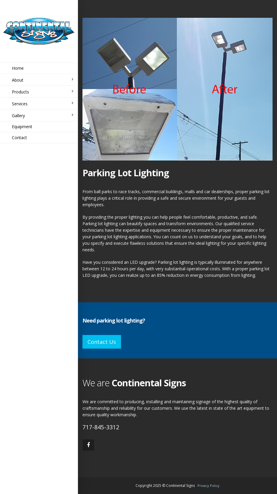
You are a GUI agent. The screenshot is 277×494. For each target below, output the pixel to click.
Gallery (42, 115)
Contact (19, 137)
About (42, 80)
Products (42, 92)
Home (18, 68)
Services (42, 104)
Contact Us (101, 341)
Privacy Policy (208, 485)
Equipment (22, 126)
